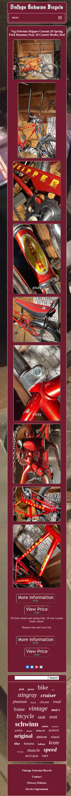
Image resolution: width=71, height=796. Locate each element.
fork (21, 689)
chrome (44, 702)
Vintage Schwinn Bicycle (37, 770)
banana (29, 743)
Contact (37, 776)
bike (43, 687)
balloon (41, 744)
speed (50, 749)
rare (45, 756)
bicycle (25, 716)
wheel (55, 737)
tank (41, 717)
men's (55, 710)
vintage (38, 708)
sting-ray (40, 730)
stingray (27, 695)
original (23, 736)
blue (17, 743)
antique (31, 756)
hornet (29, 731)
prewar (55, 726)
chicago (20, 751)
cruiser (48, 695)
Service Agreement (36, 789)
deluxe (41, 737)
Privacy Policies (36, 782)
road (57, 701)
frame (19, 709)
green (31, 689)
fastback (54, 730)
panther (19, 730)
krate (54, 742)
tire (53, 690)
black (33, 702)
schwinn (26, 724)
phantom (20, 701)
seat (53, 716)
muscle (33, 750)
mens (45, 726)
